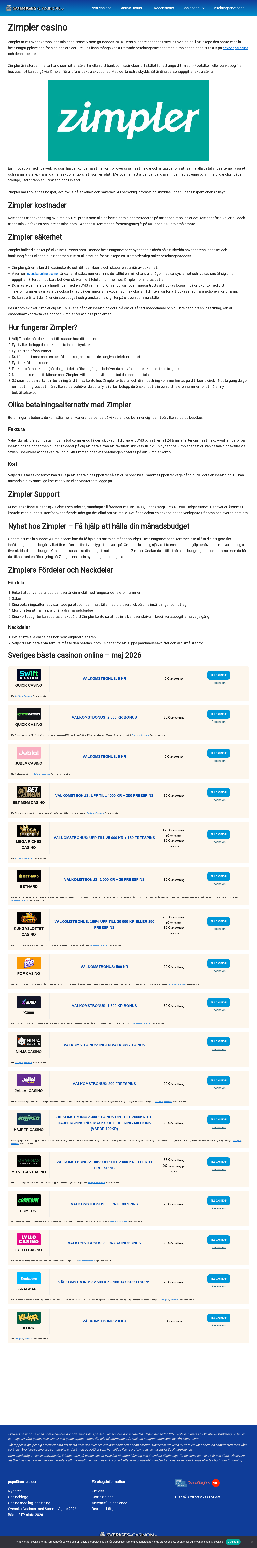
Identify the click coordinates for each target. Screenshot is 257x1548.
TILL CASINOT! (219, 675)
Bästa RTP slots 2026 (25, 1515)
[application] (147, 8)
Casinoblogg (18, 1497)
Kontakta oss (102, 1497)
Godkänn (233, 1541)
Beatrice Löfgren (105, 1509)
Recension (219, 683)
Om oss (98, 1491)
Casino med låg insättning (29, 1503)
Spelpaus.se (30, 696)
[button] (136, 8)
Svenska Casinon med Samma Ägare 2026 (42, 1509)
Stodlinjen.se (20, 696)
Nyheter (14, 1491)
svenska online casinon (46, 273)
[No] (252, 1542)
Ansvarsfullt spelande (109, 1503)
